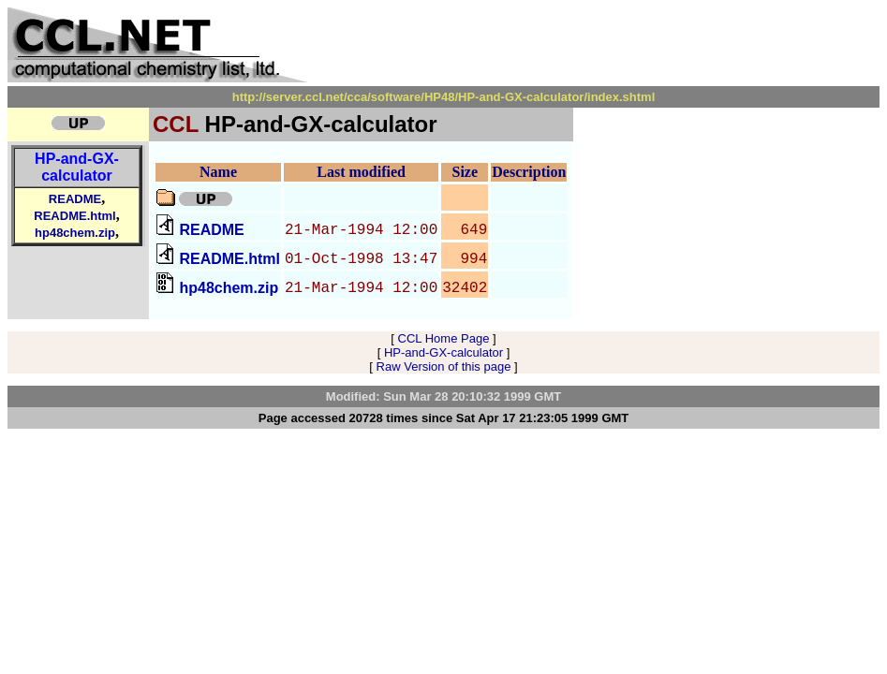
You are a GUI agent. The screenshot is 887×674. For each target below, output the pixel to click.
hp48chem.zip (75, 233)
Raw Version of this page (444, 366)
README (75, 199)
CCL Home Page (444, 338)
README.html (74, 216)
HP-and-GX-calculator (77, 167)
